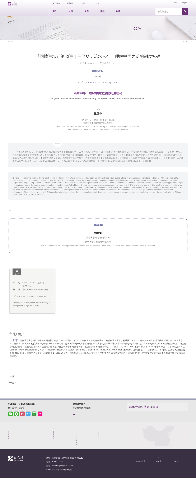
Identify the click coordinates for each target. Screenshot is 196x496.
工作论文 (103, 453)
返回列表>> (98, 371)
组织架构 (13, 446)
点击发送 (84, 419)
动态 (103, 11)
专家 (87, 11)
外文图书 (103, 446)
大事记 (12, 449)
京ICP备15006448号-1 (80, 485)
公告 (83, 3)
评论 (57, 36)
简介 (56, 11)
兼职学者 (58, 442)
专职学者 (58, 439)
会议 (43, 36)
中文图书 (103, 442)
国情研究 (35, 442)
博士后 (57, 449)
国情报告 (103, 439)
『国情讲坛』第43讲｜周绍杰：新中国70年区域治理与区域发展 (45, 387)
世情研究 (35, 439)
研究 (72, 11)
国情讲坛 (14, 36)
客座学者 (58, 446)
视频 (84, 36)
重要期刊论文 (105, 449)
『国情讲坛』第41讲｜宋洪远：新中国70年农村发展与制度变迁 (45, 381)
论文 (97, 3)
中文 (176, 2)
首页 (173, 37)
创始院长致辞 (15, 439)
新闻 (30, 36)
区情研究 (35, 446)
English (185, 2)
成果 (71, 36)
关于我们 (56, 3)
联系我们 (70, 3)
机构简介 (13, 442)
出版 (119, 11)
